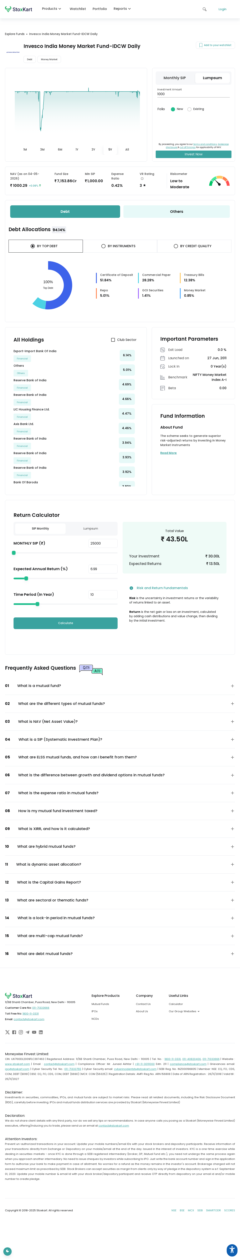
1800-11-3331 (30, 1014)
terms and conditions (205, 144)
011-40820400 (191, 1059)
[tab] (25, 150)
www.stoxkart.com (17, 1064)
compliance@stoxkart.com (188, 1064)
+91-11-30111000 (145, 1064)
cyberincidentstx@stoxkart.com (135, 1069)
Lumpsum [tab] (90, 528)
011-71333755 (72, 1069)
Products (52, 8)
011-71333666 (40, 1008)
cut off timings (188, 147)
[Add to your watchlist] (200, 45)
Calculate (65, 623)
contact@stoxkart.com (29, 1019)
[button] (120, 685)
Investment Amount (169, 89)
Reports (123, 8)
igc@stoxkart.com (17, 1069)
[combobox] (198, 1011)
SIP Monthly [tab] (40, 528)
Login (222, 9)
